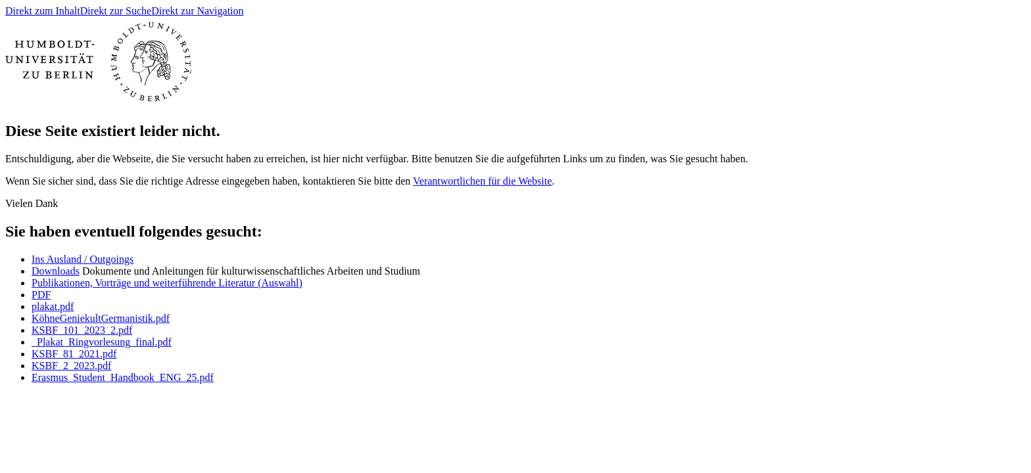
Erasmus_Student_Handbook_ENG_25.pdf (123, 377)
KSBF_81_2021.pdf (74, 353)
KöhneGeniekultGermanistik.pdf (101, 318)
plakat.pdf (53, 306)
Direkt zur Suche (115, 10)
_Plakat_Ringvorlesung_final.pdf (102, 342)
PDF (41, 294)
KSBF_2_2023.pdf (71, 365)
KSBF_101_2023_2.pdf (82, 330)
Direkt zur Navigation (197, 10)
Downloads (56, 271)
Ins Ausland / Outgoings (82, 259)
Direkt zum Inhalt (42, 10)
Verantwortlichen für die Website (482, 181)
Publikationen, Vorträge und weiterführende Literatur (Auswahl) (167, 282)
